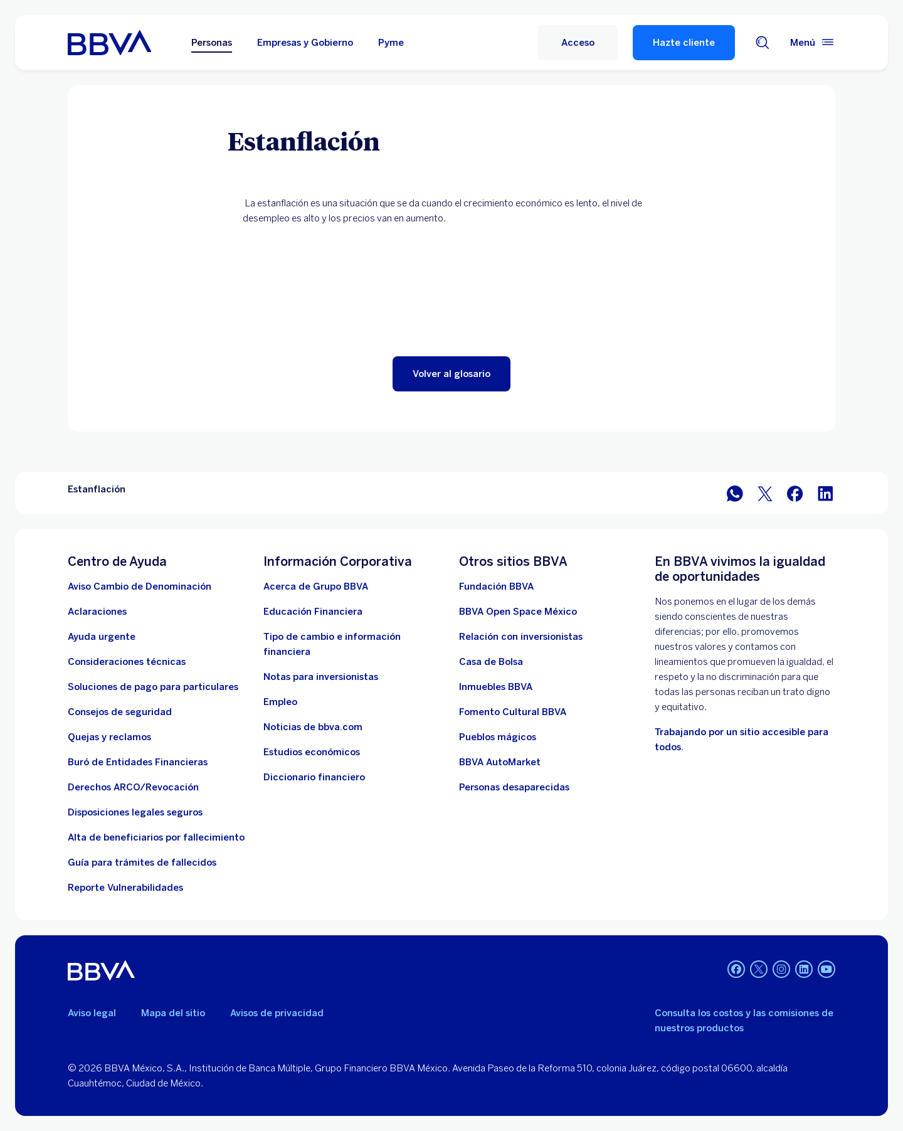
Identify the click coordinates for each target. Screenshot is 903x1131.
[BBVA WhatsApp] (735, 493)
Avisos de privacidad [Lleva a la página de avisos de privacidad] (277, 1013)
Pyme (391, 42)
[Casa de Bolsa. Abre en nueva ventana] (491, 661)
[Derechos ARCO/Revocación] (133, 787)
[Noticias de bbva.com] (312, 727)
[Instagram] (781, 970)
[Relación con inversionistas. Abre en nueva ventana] (521, 636)
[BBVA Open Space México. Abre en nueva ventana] (518, 611)
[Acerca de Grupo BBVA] (315, 586)
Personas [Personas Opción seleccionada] (211, 42)
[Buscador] (762, 42)
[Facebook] (736, 970)
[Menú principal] (812, 43)
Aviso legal (92, 1013)
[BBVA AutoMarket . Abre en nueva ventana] (500, 762)
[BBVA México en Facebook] (795, 493)
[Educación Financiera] (312, 611)
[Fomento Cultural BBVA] (512, 711)
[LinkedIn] (804, 970)
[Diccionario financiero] (314, 777)
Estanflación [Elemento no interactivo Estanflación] (96, 489)
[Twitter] (759, 970)
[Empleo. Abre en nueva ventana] (280, 701)
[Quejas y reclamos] (109, 737)
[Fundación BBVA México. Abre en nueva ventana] (496, 586)
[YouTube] (826, 970)
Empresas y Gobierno (305, 42)
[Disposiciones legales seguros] (135, 812)
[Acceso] (577, 42)
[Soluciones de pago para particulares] (153, 686)
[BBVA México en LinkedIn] (825, 493)
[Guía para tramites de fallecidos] (142, 862)
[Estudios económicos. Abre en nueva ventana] (311, 752)
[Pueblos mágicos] (497, 737)
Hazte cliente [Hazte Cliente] (684, 42)
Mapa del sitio (173, 1013)
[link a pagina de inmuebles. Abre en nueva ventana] (495, 686)
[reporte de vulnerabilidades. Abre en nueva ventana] (125, 887)
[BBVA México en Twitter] (765, 493)
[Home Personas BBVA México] (109, 42)
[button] (451, 373)
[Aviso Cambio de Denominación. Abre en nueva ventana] (139, 586)
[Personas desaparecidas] (514, 787)
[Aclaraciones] (97, 611)
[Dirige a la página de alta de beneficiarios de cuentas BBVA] (156, 837)
